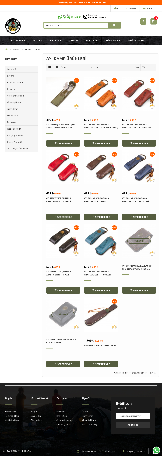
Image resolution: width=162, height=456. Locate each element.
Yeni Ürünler (17, 40)
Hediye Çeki (61, 416)
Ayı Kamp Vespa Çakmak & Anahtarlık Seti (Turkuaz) (97, 273)
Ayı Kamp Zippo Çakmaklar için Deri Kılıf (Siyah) (61, 341)
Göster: (136, 67)
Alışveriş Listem (14, 102)
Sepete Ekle (63, 143)
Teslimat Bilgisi (12, 416)
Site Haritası (36, 420)
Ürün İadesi (36, 416)
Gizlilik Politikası (12, 420)
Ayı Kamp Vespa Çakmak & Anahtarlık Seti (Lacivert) (135, 199)
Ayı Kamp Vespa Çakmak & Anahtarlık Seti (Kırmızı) (58, 199)
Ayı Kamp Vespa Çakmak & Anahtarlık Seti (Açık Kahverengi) (101, 126)
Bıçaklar (55, 40)
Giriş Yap (148, 8)
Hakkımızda (10, 411)
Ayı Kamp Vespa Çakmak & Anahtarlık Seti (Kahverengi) (137, 126)
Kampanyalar (62, 424)
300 (143, 67)
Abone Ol (133, 425)
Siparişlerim (12, 109)
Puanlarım (11, 122)
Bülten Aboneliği (14, 142)
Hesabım (11, 89)
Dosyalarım (12, 115)
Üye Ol (85, 411)
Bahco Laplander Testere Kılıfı (100, 345)
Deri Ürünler (136, 40)
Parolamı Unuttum (15, 82)
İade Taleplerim (14, 129)
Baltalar (92, 40)
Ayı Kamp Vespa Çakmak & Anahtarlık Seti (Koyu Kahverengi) (96, 199)
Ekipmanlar (113, 40)
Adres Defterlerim (15, 96)
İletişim (34, 411)
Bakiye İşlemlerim (15, 135)
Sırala (63, 67)
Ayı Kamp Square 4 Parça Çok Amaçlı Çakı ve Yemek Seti (60, 126)
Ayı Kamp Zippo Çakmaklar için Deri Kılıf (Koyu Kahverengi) (137, 267)
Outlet (37, 40)
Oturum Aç (12, 69)
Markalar (16, 49)
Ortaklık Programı (64, 420)
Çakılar (73, 40)
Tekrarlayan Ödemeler (17, 148)
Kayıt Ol (10, 76)
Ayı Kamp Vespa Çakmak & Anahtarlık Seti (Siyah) (58, 273)
